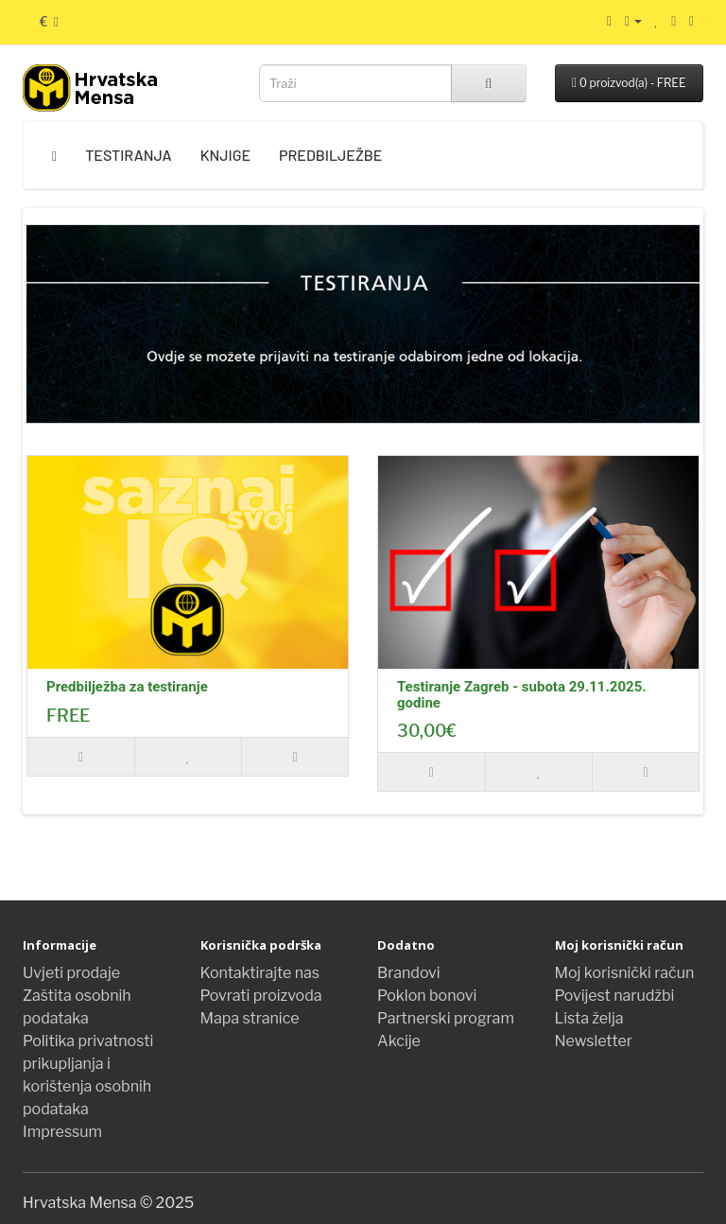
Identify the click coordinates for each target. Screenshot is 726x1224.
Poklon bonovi (426, 996)
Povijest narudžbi (615, 996)
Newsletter (593, 1041)
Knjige (225, 155)
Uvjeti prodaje (71, 973)
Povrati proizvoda (261, 996)
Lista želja (589, 1018)
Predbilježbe (330, 155)
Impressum (62, 1132)
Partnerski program (445, 1018)
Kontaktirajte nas (260, 973)
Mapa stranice (250, 1018)
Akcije (399, 1041)
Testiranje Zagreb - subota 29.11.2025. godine (522, 694)
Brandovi (409, 973)
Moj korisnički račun (625, 973)
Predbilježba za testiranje (127, 686)
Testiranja (128, 155)
